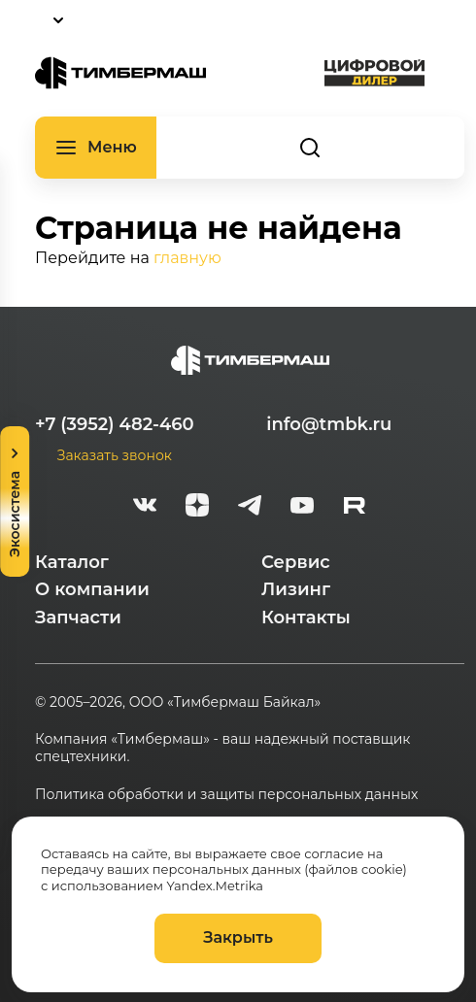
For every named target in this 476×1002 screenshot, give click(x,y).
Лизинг (295, 589)
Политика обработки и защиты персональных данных (226, 794)
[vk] (144, 507)
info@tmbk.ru (328, 424)
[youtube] (302, 507)
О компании (92, 589)
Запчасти (78, 617)
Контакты (306, 617)
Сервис (295, 562)
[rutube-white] (354, 507)
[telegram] (249, 507)
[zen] (197, 507)
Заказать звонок (114, 455)
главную (187, 258)
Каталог (72, 562)
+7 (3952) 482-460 (114, 424)
